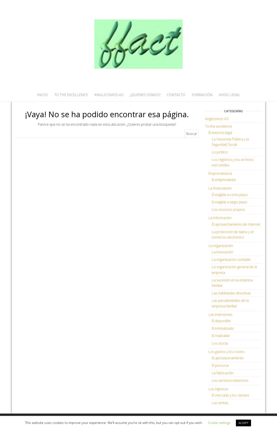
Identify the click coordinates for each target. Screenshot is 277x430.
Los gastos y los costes (226, 351)
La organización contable (231, 259)
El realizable (221, 335)
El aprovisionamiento (228, 358)
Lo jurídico (220, 152)
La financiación (220, 188)
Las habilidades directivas (231, 293)
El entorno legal (220, 132)
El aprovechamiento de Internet (236, 224)
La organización (220, 245)
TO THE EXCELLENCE (71, 94)
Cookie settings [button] (219, 422)
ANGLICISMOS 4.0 (108, 94)
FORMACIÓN (202, 94)
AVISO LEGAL (229, 94)
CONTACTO (176, 94)
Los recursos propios (228, 209)
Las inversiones (220, 314)
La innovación (222, 252)
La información (220, 217)
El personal (220, 365)
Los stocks (220, 343)
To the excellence (218, 126)
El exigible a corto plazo (230, 194)
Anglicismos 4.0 (217, 118)
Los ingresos (218, 389)
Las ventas (220, 402)
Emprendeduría (220, 173)
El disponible (221, 320)
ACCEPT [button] (243, 423)
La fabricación (223, 373)
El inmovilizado (223, 328)
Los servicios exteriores (230, 380)
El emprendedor (224, 179)
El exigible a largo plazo (229, 202)
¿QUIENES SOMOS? (145, 94)
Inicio (42, 94)
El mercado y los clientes (230, 395)
